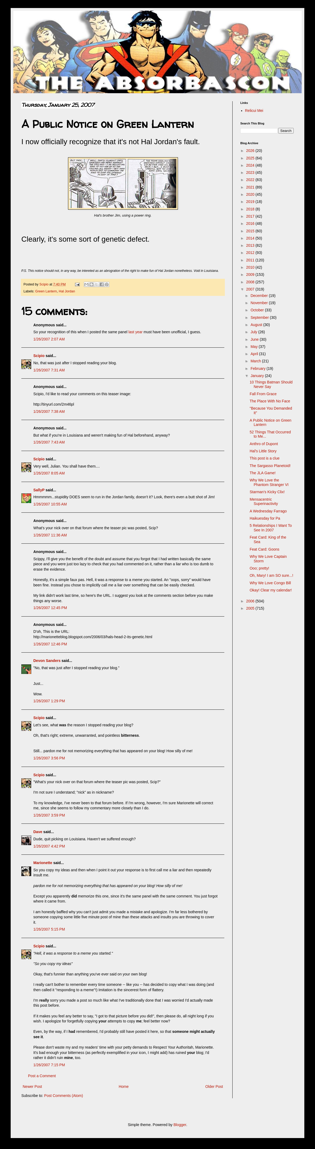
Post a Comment (42, 1076)
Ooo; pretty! (259, 568)
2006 (251, 601)
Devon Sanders (47, 660)
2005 (251, 608)
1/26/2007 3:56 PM (49, 758)
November (259, 303)
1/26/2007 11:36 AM (50, 535)
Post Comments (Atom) (63, 1095)
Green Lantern (46, 291)
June (255, 339)
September (260, 317)
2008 (251, 282)
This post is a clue (265, 458)
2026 (251, 150)
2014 (251, 238)
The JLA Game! (263, 473)
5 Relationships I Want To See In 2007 (271, 527)
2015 (251, 231)
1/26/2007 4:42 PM (49, 846)
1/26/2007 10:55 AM (50, 504)
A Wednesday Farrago (268, 511)
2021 (251, 187)
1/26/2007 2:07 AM (49, 339)
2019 (251, 201)
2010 (251, 267)
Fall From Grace (263, 394)
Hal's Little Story (263, 451)
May (254, 346)
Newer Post (32, 1086)
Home (124, 1086)
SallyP (39, 490)
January (257, 376)
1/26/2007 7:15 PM (49, 1065)
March (256, 361)
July (254, 332)
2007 (251, 289)
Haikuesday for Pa (265, 518)
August (256, 325)
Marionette (42, 863)
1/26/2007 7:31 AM (49, 370)
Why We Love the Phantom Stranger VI (269, 482)
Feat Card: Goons (264, 549)
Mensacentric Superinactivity (264, 501)
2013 (251, 245)
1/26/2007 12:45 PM (50, 608)
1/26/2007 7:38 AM (49, 411)
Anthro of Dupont (264, 444)
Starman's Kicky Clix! (267, 492)
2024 (251, 165)
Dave (37, 832)
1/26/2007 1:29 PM (49, 701)
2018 (251, 209)
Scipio (39, 356)
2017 (251, 216)
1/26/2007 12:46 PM (50, 644)
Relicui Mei (254, 110)
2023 (251, 172)
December (259, 295)
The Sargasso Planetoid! (270, 466)
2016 (251, 223)
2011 (251, 260)
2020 (251, 194)
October (257, 310)
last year (135, 332)
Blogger (179, 1125)
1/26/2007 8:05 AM (49, 473)
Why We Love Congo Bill (270, 583)
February (258, 368)
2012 (251, 252)
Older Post (214, 1086)
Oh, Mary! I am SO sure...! (271, 575)
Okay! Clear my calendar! (271, 590)
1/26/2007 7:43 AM (49, 442)
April (254, 354)
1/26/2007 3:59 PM (49, 815)
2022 (251, 180)
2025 (251, 158)
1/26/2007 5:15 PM (49, 929)
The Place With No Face (270, 401)
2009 (251, 274)
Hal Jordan (67, 291)
